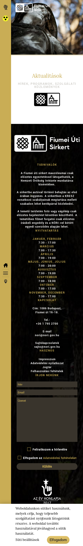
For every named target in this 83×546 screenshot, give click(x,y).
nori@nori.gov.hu (47, 335)
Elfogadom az (47, 458)
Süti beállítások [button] (27, 540)
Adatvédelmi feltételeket (60, 458)
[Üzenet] (47, 419)
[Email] (47, 392)
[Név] (47, 384)
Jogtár (47, 367)
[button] (5, 18)
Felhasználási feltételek (47, 371)
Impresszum (47, 359)
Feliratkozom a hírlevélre (47, 449)
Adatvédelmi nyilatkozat (47, 363)
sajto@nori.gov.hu (47, 346)
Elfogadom (58, 539)
